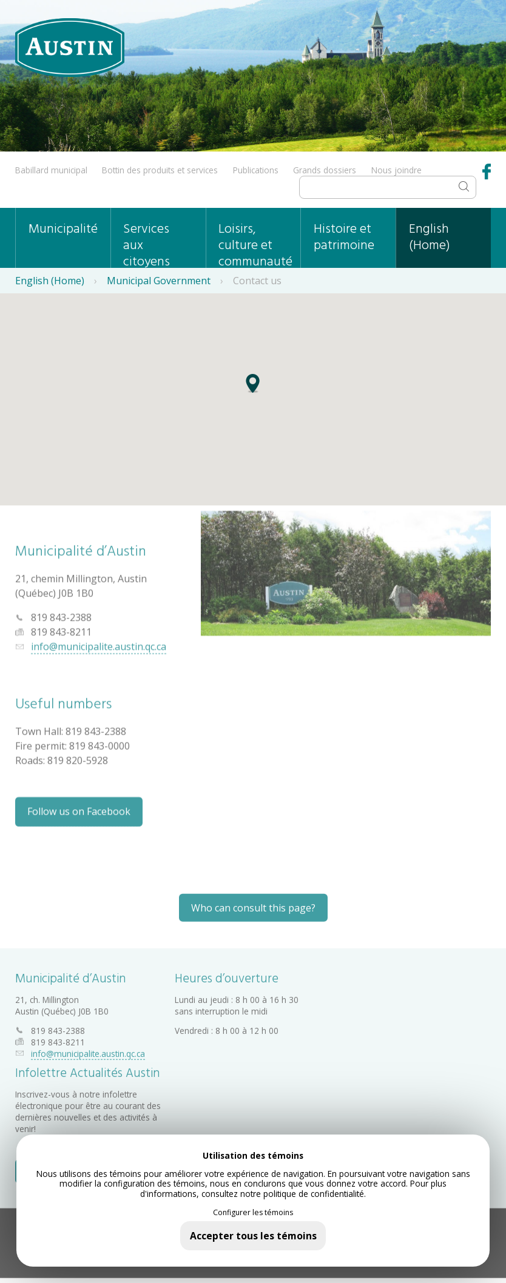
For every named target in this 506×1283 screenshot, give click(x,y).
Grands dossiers (324, 170)
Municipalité (63, 229)
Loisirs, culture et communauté (255, 243)
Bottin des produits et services (160, 170)
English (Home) (429, 237)
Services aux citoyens (146, 243)
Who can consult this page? (253, 903)
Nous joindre (396, 170)
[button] (252, 390)
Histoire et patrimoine (344, 237)
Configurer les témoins (253, 1213)
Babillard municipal (51, 170)
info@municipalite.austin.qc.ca (98, 643)
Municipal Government (159, 280)
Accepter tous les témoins (253, 1235)
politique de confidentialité (313, 1193)
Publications (255, 170)
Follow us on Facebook (78, 808)
